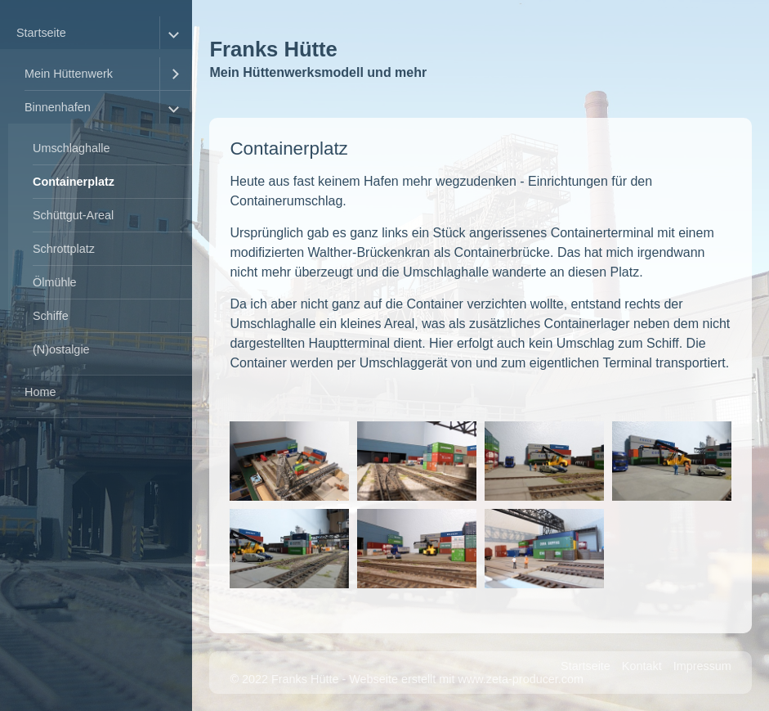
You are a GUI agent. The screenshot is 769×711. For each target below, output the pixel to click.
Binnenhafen (58, 107)
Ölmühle (55, 282)
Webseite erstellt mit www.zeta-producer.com (466, 679)
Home (40, 391)
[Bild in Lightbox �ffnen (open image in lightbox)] (289, 461)
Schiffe (51, 315)
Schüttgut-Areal (73, 215)
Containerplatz (73, 181)
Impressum (702, 666)
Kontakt (642, 666)
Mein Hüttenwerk (69, 73)
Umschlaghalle (71, 148)
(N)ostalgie (61, 349)
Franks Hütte (273, 49)
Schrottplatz (64, 248)
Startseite (41, 32)
